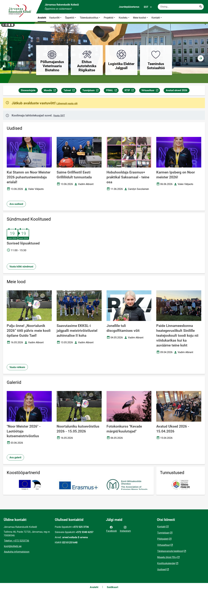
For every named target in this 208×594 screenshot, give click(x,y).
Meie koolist (140, 17)
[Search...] (200, 6)
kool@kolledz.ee (12, 546)
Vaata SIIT (59, 115)
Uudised (161, 569)
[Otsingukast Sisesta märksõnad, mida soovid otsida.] (181, 7)
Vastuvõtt (55, 17)
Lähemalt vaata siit (66, 103)
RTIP (129, 91)
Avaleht (42, 17)
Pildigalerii (163, 538)
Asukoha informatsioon (16, 551)
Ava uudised (16, 204)
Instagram (125, 529)
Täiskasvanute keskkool (170, 551)
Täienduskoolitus (90, 17)
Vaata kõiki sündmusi (21, 266)
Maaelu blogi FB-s (167, 557)
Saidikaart (112, 587)
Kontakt (157, 17)
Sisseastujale (28, 90)
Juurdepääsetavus (129, 6)
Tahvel (69, 91)
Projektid (110, 17)
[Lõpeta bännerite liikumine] (3, 25)
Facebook (111, 529)
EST (148, 7)
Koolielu (124, 17)
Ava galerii (15, 457)
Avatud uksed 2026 (176, 90)
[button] (6, 25)
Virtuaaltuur (150, 91)
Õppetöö (71, 17)
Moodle (51, 91)
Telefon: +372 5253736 (16, 540)
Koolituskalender (166, 563)
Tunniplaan (91, 91)
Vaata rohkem (17, 367)
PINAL (112, 91)
